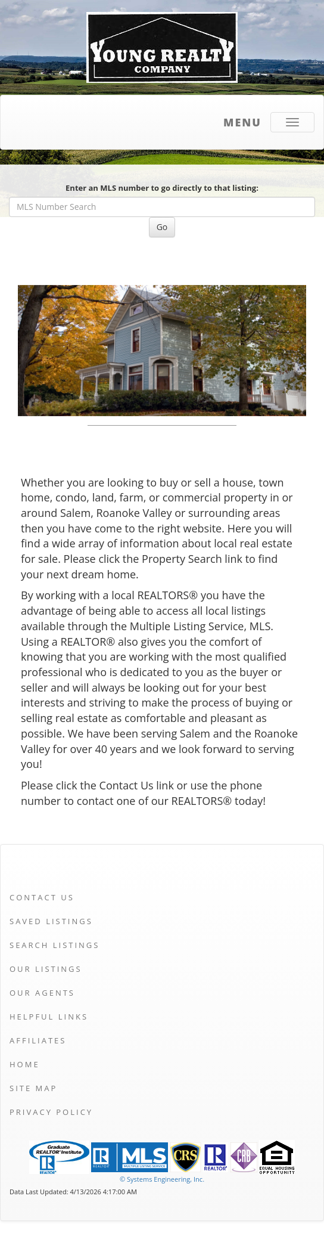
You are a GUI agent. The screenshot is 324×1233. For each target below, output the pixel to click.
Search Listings (54, 945)
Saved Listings (51, 921)
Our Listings (46, 969)
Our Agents (42, 992)
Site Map (33, 1088)
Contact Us (42, 897)
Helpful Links (49, 1016)
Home (25, 1064)
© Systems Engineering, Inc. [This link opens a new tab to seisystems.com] (162, 1179)
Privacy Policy (51, 1112)
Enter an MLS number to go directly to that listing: (162, 187)
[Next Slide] (284, 350)
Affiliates (38, 1040)
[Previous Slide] (39, 350)
